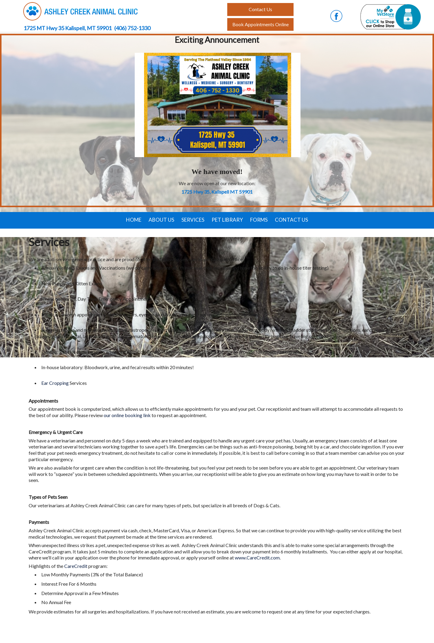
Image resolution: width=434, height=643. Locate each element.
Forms (259, 220)
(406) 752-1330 (132, 28)
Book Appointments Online (260, 24)
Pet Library (227, 220)
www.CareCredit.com (257, 557)
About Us (161, 220)
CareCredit (76, 566)
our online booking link (127, 415)
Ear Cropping (55, 383)
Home (133, 220)
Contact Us (291, 220)
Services (192, 220)
